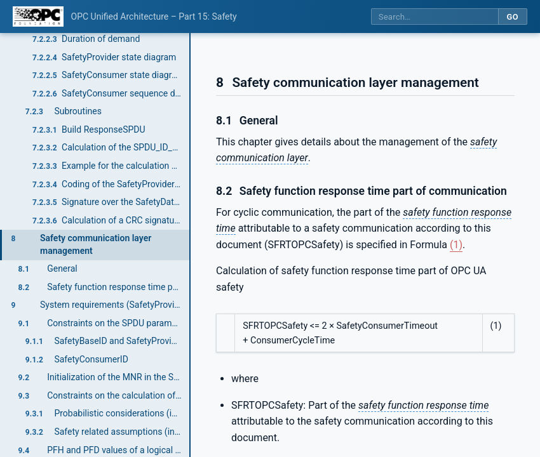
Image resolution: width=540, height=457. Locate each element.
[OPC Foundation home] (38, 16)
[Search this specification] (434, 16)
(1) (456, 245)
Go (512, 17)
